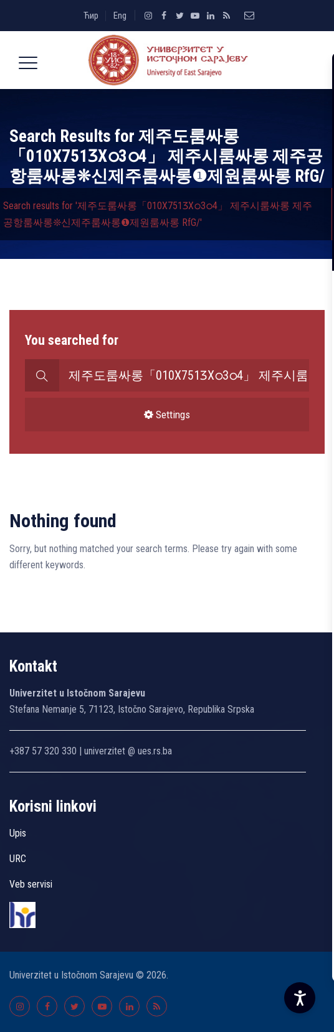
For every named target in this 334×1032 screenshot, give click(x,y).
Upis (17, 833)
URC (17, 859)
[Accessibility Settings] (299, 997)
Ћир (91, 15)
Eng (119, 15)
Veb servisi (30, 884)
